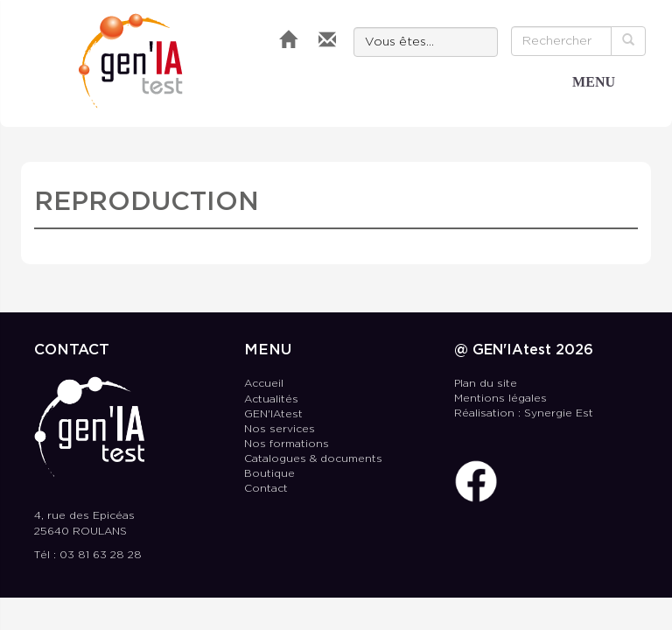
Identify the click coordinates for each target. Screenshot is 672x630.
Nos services (279, 429)
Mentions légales (500, 398)
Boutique (269, 474)
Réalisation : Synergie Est (523, 413)
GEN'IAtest (131, 60)
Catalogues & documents (313, 459)
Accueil (264, 383)
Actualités (271, 399)
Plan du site (485, 383)
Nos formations (286, 444)
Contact (266, 489)
